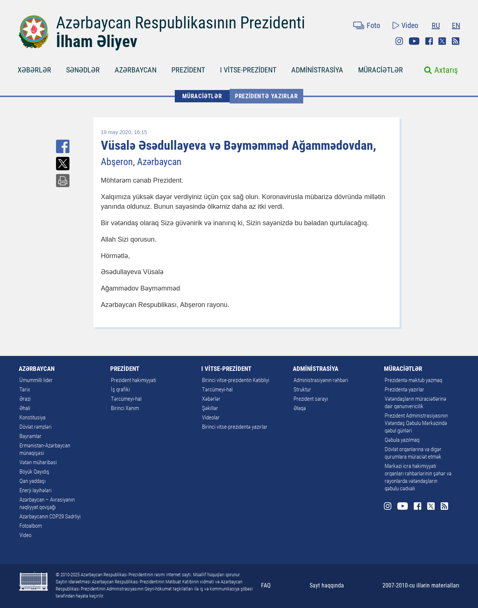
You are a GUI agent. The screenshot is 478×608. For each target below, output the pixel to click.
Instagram (399, 41)
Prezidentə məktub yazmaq (413, 380)
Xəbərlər (211, 398)
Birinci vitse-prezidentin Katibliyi (235, 380)
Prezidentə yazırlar (266, 96)
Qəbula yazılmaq (402, 440)
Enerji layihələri (35, 490)
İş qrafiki (120, 389)
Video (409, 25)
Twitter (442, 41)
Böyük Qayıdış (34, 471)
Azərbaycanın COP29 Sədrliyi (50, 516)
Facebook (429, 41)
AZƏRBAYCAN (135, 69)
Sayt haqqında (327, 585)
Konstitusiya (32, 417)
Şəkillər (210, 408)
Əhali (24, 408)
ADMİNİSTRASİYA (317, 69)
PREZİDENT (188, 69)
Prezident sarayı (311, 398)
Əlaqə (300, 408)
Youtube (414, 41)
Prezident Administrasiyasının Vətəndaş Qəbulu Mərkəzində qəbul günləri (416, 423)
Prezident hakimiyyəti (133, 380)
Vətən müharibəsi (38, 462)
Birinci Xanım (125, 408)
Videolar (211, 417)
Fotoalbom (30, 525)
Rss (455, 41)
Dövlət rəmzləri (35, 427)
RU (436, 25)
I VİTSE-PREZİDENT (248, 69)
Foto (373, 25)
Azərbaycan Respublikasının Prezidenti (180, 22)
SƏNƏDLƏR (83, 69)
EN (456, 25)
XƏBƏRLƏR (34, 69)
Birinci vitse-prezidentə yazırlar (234, 427)
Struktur (302, 389)
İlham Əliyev (96, 41)
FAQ (266, 585)
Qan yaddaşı (32, 481)
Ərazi (25, 398)
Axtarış (446, 70)
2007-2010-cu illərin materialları (420, 585)
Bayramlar (30, 436)
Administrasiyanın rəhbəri (321, 380)
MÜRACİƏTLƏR (380, 69)
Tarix (24, 389)
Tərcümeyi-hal (126, 398)
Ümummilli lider (36, 380)
